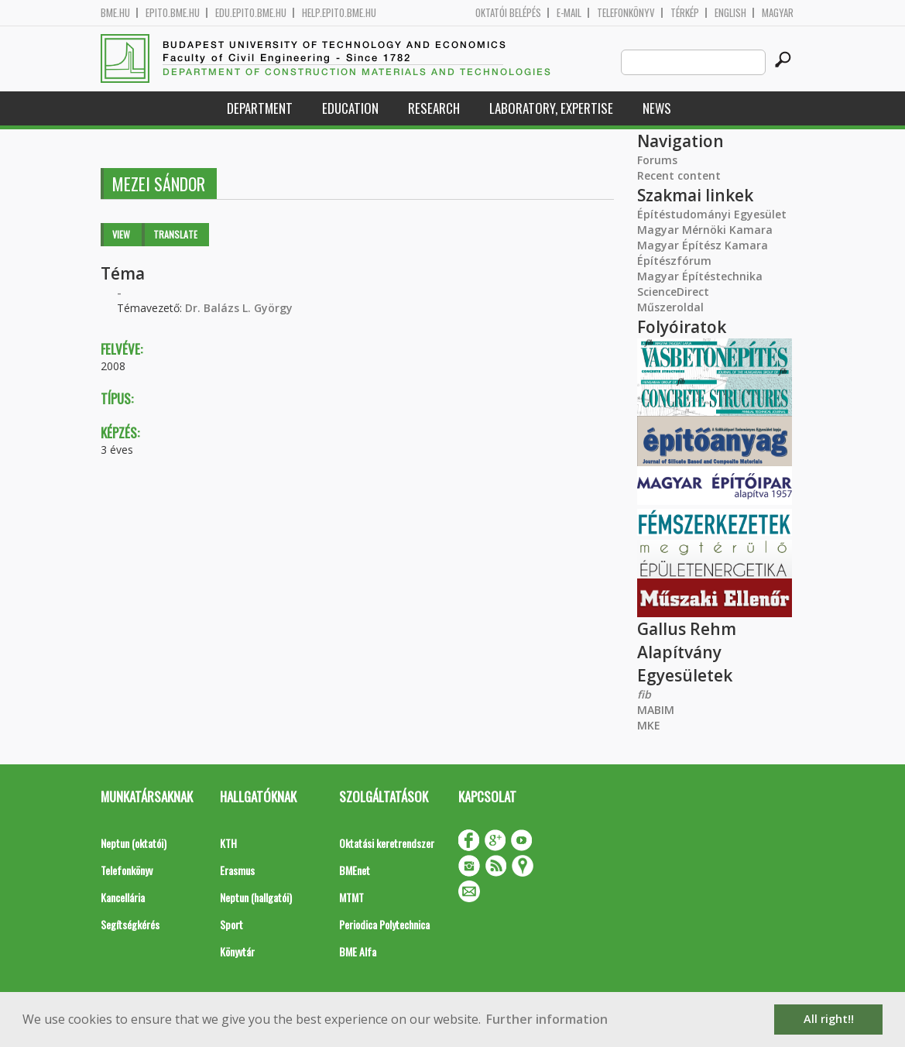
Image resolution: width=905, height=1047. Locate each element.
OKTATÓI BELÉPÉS (508, 13)
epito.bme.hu (173, 13)
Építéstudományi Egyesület (712, 214)
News (657, 108)
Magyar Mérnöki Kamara (705, 229)
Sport (231, 924)
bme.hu (115, 13)
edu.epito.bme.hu (250, 13)
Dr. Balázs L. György (239, 307)
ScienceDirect (673, 291)
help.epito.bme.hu (339, 13)
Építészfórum (674, 260)
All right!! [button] (829, 1018)
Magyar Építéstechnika (700, 276)
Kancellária (123, 897)
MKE (648, 725)
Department (260, 108)
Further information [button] (547, 1019)
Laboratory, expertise (551, 108)
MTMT (351, 897)
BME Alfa (357, 951)
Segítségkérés (130, 924)
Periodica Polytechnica (384, 924)
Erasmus (237, 870)
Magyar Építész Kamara (702, 245)
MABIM (655, 709)
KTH (228, 843)
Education (350, 108)
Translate (175, 234)
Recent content (679, 175)
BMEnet (354, 870)
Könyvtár (237, 951)
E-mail (569, 13)
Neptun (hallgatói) (256, 897)
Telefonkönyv (626, 13)
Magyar (778, 13)
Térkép (684, 13)
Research (434, 108)
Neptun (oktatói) (133, 843)
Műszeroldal (670, 307)
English (730, 13)
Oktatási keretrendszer (386, 843)
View (121, 234)
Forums (657, 160)
